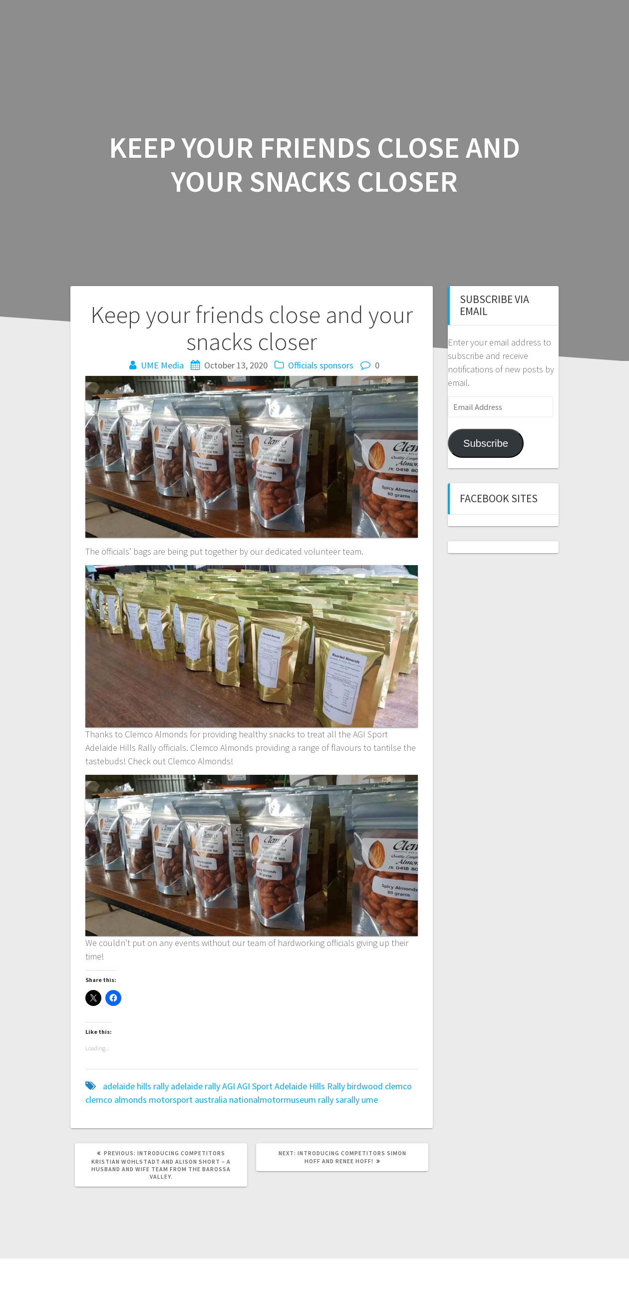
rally (325, 1099)
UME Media (162, 365)
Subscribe (485, 443)
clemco (398, 1086)
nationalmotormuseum (272, 1099)
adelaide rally (195, 1086)
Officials (302, 365)
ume (369, 1099)
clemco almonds (116, 1099)
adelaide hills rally (136, 1086)
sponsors (336, 365)
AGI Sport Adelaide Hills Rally (291, 1086)
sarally (347, 1099)
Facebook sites (499, 498)
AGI (228, 1086)
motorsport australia (188, 1099)
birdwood (365, 1086)
